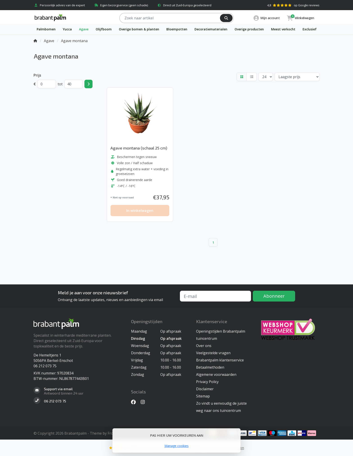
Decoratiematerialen (211, 29)
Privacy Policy (207, 381)
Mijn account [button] (266, 18)
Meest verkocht (283, 29)
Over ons (203, 345)
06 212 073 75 (45, 365)
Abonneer (274, 296)
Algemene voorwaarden (216, 374)
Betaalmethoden (210, 367)
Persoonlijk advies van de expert (59, 5)
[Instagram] (144, 402)
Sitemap (203, 396)
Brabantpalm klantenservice (220, 360)
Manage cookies (177, 446)
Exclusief (310, 29)
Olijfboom (104, 29)
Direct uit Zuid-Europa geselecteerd (184, 5)
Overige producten (249, 29)
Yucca (67, 29)
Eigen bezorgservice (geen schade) (121, 5)
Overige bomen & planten (139, 29)
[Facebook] (135, 402)
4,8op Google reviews (293, 5)
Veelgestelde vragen (213, 352)
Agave (83, 29)
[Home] (35, 40)
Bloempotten (176, 29)
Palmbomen (46, 29)
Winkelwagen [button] (300, 18)
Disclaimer (205, 388)
